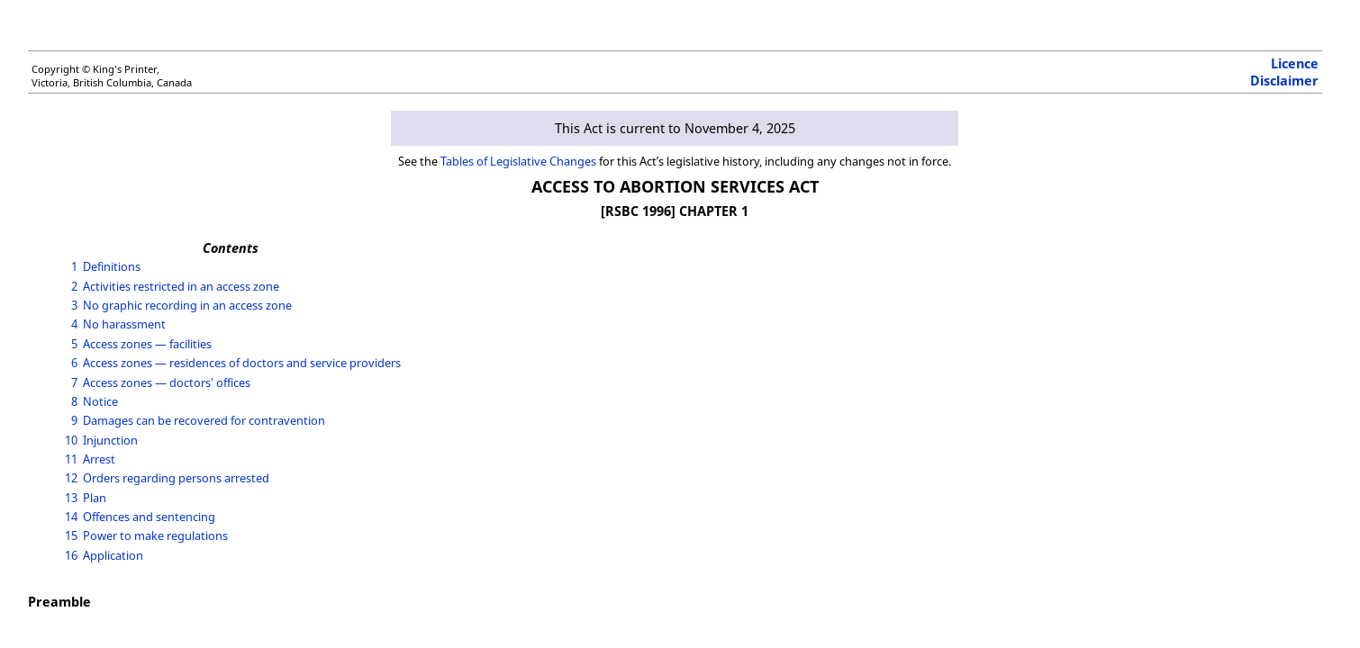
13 (71, 498)
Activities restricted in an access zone (181, 286)
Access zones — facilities (147, 344)
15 (71, 535)
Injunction (110, 440)
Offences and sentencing (149, 516)
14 (71, 516)
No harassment (124, 324)
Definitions (112, 266)
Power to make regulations (155, 535)
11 (71, 459)
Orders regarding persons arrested (176, 478)
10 (71, 440)
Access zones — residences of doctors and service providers (242, 363)
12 (71, 478)
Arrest (99, 459)
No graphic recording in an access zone (187, 305)
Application (113, 555)
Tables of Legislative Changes (518, 161)
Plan (94, 498)
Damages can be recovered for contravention (204, 420)
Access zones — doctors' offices (166, 382)
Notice (100, 401)
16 (71, 555)
